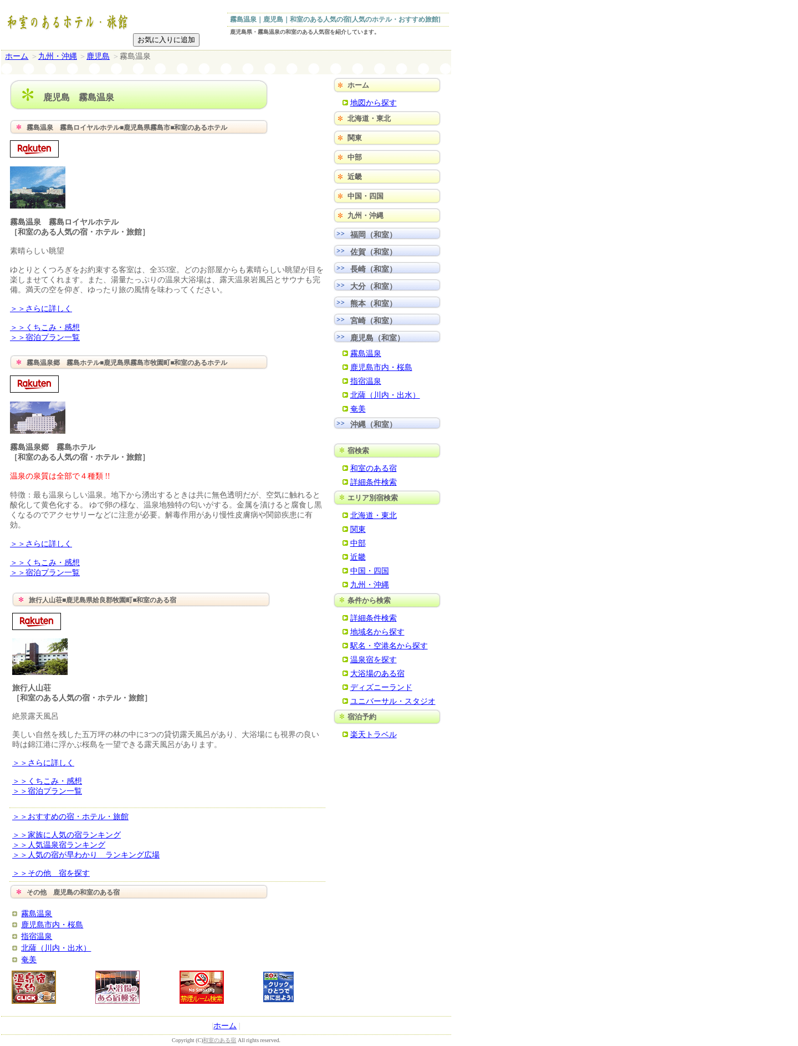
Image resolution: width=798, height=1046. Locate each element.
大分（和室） (373, 286)
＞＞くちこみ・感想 (45, 327)
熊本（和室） (373, 303)
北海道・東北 (369, 118)
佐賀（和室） (373, 251)
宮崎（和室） (373, 320)
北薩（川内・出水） (56, 947)
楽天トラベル (373, 734)
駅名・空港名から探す (389, 645)
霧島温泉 (36, 913)
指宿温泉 (36, 936)
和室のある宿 (373, 468)
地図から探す (373, 102)
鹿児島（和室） (377, 337)
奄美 (29, 959)
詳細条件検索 (373, 482)
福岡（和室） (373, 234)
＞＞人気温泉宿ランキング (58, 845)
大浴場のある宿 (377, 673)
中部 (354, 157)
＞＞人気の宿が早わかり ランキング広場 (86, 855)
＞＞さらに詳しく (41, 308)
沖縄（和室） (373, 424)
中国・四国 (365, 196)
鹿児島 (98, 56)
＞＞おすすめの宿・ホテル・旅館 (70, 817)
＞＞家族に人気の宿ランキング (66, 835)
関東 (354, 138)
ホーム (16, 56)
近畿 (354, 176)
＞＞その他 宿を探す (51, 873)
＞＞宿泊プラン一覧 (45, 337)
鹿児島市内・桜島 (52, 924)
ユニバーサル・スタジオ (393, 701)
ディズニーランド (381, 687)
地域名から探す (377, 631)
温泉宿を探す (373, 659)
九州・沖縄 (57, 56)
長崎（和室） (373, 269)
